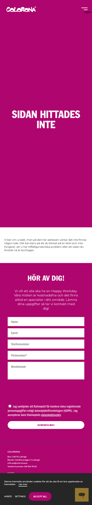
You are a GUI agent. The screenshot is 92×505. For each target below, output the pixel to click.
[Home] (21, 11)
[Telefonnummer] (46, 344)
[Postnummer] (46, 355)
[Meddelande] (46, 370)
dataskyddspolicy (51, 415)
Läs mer (23, 484)
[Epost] (46, 332)
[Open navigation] (84, 10)
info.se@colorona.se (17, 463)
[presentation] (46, 390)
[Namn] (46, 321)
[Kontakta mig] (46, 425)
